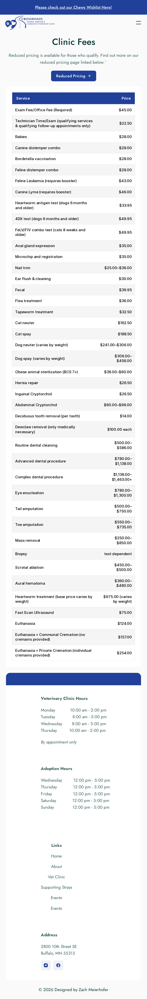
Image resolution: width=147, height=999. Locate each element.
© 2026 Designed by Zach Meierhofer (73, 990)
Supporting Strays (56, 887)
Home (56, 856)
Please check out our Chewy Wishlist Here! (73, 7)
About (56, 866)
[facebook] (58, 965)
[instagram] (46, 965)
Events (56, 898)
